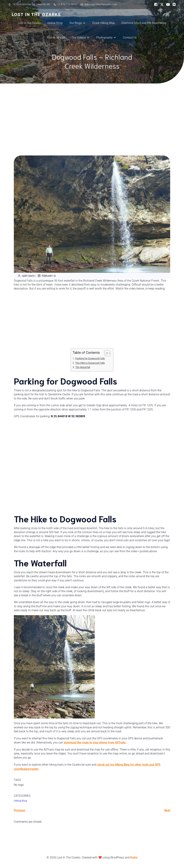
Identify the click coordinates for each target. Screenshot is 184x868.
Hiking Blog (20, 800)
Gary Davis (26, 275)
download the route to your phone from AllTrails (95, 742)
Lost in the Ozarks (29, 23)
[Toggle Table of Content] (106, 353)
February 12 (46, 275)
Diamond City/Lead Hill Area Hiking (143, 23)
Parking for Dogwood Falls (90, 358)
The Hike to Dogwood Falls (90, 363)
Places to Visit (56, 37)
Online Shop (55, 23)
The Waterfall (82, 367)
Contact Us (130, 37)
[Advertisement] (92, 110)
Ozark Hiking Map (103, 23)
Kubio (134, 857)
